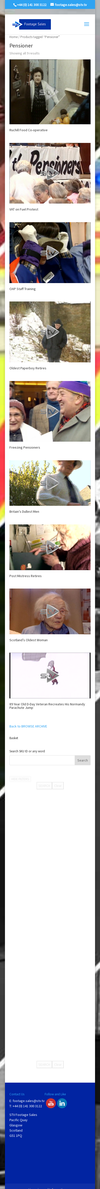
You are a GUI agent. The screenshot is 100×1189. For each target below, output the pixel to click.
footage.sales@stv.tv (29, 1101)
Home (13, 37)
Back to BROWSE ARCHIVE (28, 726)
